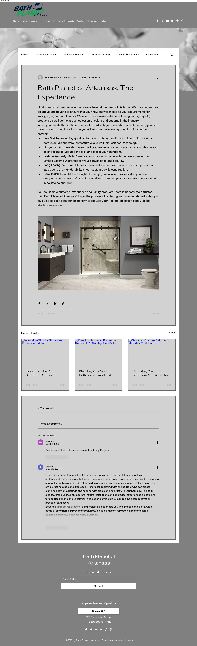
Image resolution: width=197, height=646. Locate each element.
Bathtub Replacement (128, 54)
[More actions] (157, 78)
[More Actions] (157, 442)
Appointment (152, 54)
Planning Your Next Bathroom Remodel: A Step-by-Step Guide (95, 373)
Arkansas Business (100, 54)
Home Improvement (46, 54)
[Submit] (98, 586)
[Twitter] (172, 20)
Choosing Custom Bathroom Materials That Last (150, 373)
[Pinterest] (182, 20)
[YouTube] (167, 20)
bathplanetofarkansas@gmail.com (99, 603)
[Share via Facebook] (39, 303)
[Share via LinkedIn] (55, 303)
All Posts (25, 54)
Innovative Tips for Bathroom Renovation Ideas (41, 373)
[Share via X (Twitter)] (47, 303)
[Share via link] (63, 303)
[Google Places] (162, 20)
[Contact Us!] (98, 611)
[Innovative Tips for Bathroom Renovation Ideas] (45, 352)
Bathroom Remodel (74, 54)
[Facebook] (157, 20)
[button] (171, 54)
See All (172, 332)
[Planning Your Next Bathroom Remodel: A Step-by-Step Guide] (98, 352)
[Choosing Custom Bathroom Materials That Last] (151, 352)
